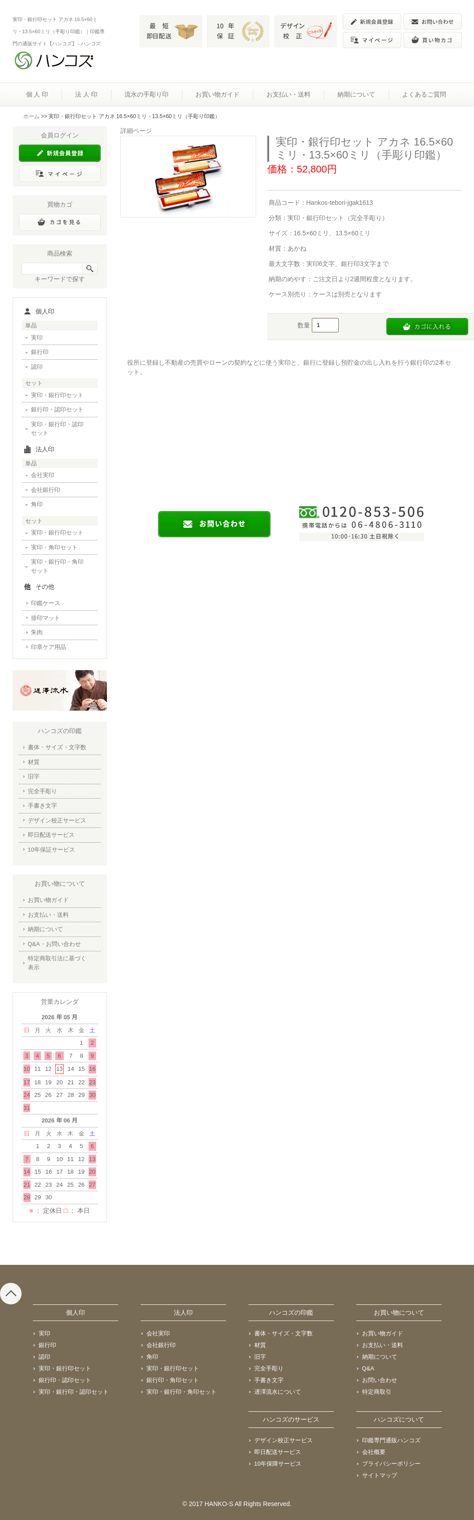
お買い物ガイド (217, 94)
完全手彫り (42, 791)
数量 (304, 324)
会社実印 (42, 475)
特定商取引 (376, 1391)
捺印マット (45, 617)
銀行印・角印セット (172, 1380)
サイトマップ (379, 1475)
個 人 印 (37, 94)
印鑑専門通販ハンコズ (391, 1440)
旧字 (34, 776)
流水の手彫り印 (146, 94)
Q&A (368, 1368)
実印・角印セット (54, 547)
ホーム (31, 116)
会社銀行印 (45, 489)
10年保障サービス (277, 1463)
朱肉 (37, 632)
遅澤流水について (277, 1391)
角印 (37, 504)
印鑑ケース (45, 603)
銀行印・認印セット (57, 409)
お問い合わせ (379, 1380)
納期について (356, 94)
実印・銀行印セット (57, 395)
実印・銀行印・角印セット (57, 566)
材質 (34, 762)
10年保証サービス (51, 849)
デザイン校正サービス (57, 820)
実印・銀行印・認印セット (57, 429)
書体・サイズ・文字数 (57, 747)
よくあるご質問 (424, 94)
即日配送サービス (51, 834)
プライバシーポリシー (391, 1463)
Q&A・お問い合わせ (54, 944)
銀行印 (40, 352)
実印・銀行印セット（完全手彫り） (338, 217)
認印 (37, 366)
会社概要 (373, 1452)
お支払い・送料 (288, 94)
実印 (37, 337)
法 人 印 (86, 94)
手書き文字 (42, 805)
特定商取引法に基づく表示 (57, 963)
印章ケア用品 (48, 647)
